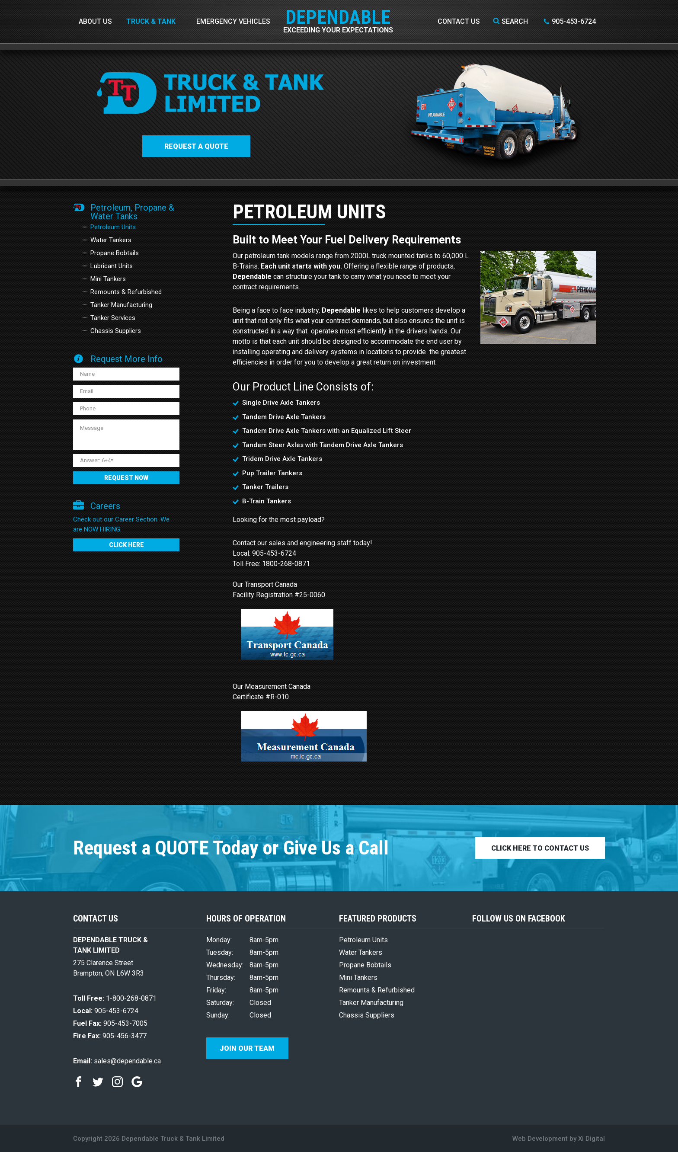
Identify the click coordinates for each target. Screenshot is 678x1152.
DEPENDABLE (338, 10)
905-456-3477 (110, 1036)
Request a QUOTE (196, 146)
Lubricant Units (111, 266)
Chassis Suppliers (115, 331)
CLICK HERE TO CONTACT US (540, 848)
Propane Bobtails (114, 253)
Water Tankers (110, 240)
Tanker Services (112, 318)
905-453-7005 (110, 1023)
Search (510, 21)
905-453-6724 (569, 21)
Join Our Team (247, 1048)
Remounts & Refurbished (126, 292)
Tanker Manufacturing (121, 305)
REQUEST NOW (126, 477)
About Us (95, 21)
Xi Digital (591, 1138)
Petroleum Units (113, 227)
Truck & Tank (151, 21)
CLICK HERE (126, 544)
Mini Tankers (108, 279)
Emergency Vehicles (233, 21)
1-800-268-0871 (115, 998)
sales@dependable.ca (117, 1061)
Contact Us (459, 21)
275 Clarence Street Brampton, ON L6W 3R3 (108, 968)
